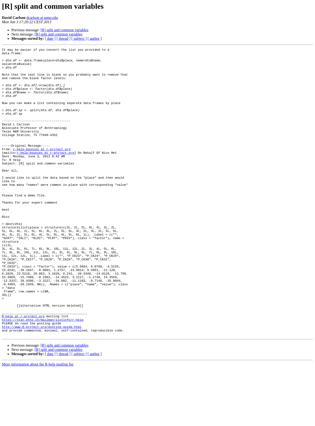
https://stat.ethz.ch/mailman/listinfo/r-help (42, 374)
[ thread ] (63, 38)
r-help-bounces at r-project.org (42, 170)
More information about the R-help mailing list (37, 422)
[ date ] (50, 38)
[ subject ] (79, 38)
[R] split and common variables (65, 30)
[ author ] (95, 38)
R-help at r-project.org (23, 370)
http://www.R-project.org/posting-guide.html (41, 383)
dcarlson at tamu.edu (42, 18)
